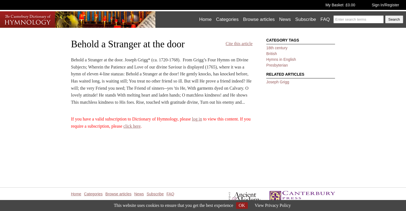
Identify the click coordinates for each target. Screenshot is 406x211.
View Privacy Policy (273, 205)
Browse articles (259, 19)
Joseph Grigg (277, 82)
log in (197, 119)
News (285, 19)
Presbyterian (277, 65)
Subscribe (305, 19)
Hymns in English (281, 59)
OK (242, 205)
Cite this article (239, 43)
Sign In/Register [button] (385, 5)
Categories (227, 19)
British (271, 53)
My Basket (340, 5)
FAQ (325, 19)
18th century (276, 48)
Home (205, 19)
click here (132, 126)
